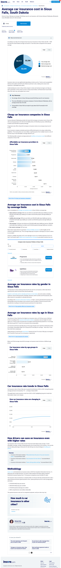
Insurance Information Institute (23, 299)
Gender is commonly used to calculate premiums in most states (23, 294)
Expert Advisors (43, 564)
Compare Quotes (55, 1)
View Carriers (23, 23)
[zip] (9, 23)
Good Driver (36, 249)
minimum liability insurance (32, 229)
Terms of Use (51, 564)
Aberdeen (13, 511)
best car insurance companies (23, 198)
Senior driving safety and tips (33, 462)
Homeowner (24, 249)
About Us (42, 562)
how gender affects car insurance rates (25, 306)
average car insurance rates (25, 210)
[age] (19, 246)
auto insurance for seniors (22, 336)
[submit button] (42, 246)
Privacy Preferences (53, 566)
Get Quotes (48, 257)
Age (8, 244)
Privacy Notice (51, 562)
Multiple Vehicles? (50, 249)
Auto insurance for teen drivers (33, 458)
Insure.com (10, 472)
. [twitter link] (22, 522)
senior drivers (25, 331)
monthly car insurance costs (37, 136)
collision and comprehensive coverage (28, 237)
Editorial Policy (43, 566)
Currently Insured (12, 249)
